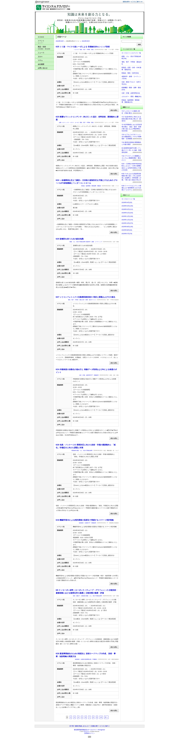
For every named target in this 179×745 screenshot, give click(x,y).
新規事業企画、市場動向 (90, 659)
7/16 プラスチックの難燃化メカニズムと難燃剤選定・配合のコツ (131, 158)
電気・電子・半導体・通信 (87, 49)
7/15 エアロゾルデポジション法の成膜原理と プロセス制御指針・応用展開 (131, 136)
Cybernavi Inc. (86, 731)
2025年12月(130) (127, 216)
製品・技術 (45, 48)
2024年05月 (86, 41)
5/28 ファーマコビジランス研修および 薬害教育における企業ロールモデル (131, 188)
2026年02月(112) (127, 209)
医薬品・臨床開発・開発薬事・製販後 (91, 185)
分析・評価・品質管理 (85, 375)
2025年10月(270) (127, 223)
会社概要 (41, 64)
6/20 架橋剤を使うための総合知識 (70, 239)
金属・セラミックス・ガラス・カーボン (69, 122)
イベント (45, 42)
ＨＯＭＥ (41, 37)
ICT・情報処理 (94, 375)
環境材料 (73, 450)
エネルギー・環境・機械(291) (131, 96)
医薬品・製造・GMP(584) (130, 73)
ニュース (41, 53)
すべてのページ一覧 (128, 199)
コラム (40, 60)
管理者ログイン (89, 733)
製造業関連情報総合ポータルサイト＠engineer (89, 730)
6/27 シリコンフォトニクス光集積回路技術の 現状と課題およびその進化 (85, 297)
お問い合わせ (42, 68)
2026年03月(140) (127, 206)
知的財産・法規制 (83, 523)
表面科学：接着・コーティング (94, 241)
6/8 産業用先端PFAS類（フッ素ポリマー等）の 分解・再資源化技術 (131, 150)
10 (101, 717)
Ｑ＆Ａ (40, 56)
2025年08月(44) (127, 230)
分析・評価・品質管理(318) (131, 93)
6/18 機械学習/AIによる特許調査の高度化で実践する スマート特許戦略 (85, 520)
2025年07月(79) (127, 233)
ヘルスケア (76, 49)
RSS (89, 737)
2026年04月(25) (127, 202)
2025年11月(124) (127, 220)
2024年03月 (60, 41)
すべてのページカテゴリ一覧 (131, 53)
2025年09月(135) (127, 226)
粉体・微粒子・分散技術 (79, 595)
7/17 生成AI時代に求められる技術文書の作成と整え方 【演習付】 (131, 119)
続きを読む (114, 110)
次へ (106, 717)
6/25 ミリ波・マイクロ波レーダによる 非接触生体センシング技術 (83, 47)
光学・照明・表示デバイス (89, 299)
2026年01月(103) (127, 213)
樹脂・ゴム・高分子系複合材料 (78, 241)
